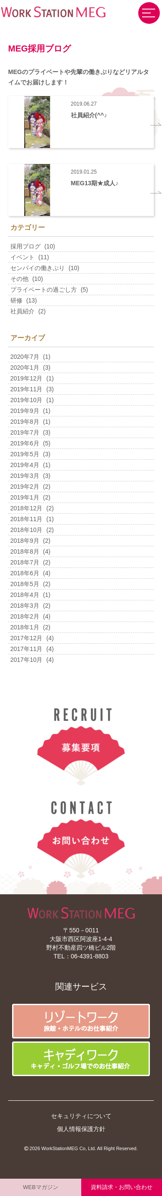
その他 (19, 278)
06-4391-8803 (89, 956)
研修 (16, 300)
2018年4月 (24, 594)
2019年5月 (24, 454)
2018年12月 (26, 508)
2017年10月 (26, 659)
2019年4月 (24, 464)
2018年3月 (24, 605)
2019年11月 (26, 389)
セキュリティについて (81, 1115)
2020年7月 (24, 356)
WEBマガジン (40, 1187)
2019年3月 (24, 475)
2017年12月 (26, 638)
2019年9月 (24, 410)
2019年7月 (24, 432)
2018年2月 (24, 616)
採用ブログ (25, 246)
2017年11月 (26, 648)
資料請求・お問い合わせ (121, 1187)
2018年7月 (24, 562)
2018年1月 (24, 627)
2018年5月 (24, 583)
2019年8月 (24, 421)
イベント (22, 257)
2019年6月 (24, 443)
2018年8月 (24, 551)
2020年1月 (24, 367)
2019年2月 (24, 486)
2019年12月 (26, 378)
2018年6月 (24, 573)
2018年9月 (24, 540)
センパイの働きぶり (37, 267)
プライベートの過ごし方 (43, 289)
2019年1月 (24, 497)
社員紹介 (22, 311)
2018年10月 (26, 529)
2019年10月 (26, 400)
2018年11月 (26, 519)
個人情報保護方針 (81, 1128)
